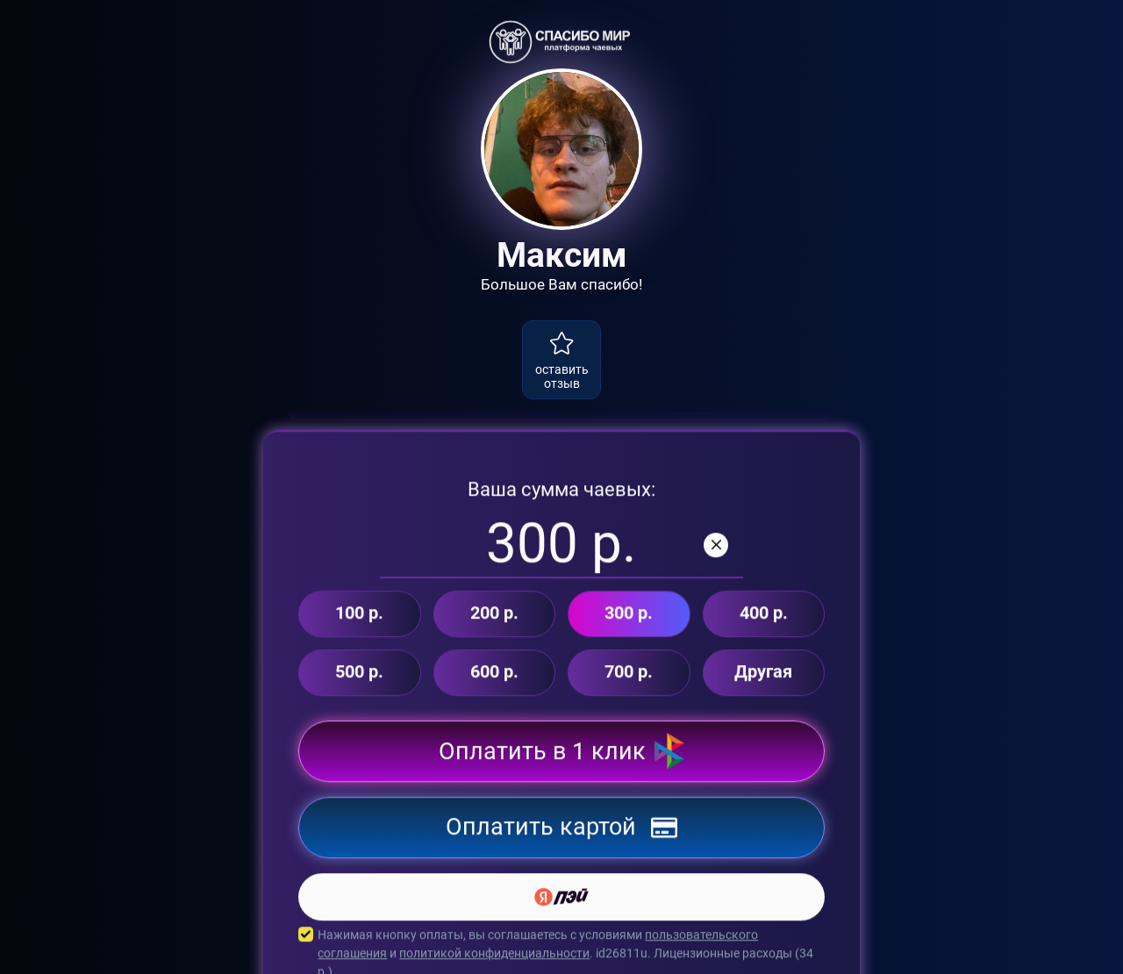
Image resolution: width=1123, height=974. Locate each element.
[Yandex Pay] (561, 909)
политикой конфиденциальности (494, 965)
